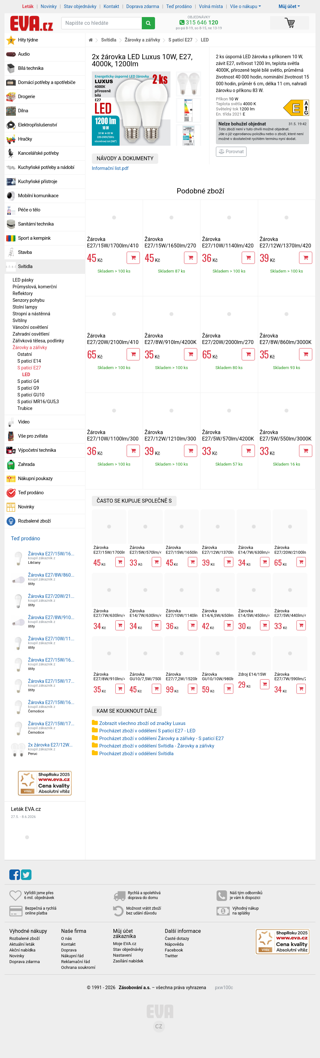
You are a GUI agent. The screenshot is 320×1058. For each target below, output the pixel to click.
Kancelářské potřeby (38, 153)
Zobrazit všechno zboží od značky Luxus (142, 723)
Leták (28, 6)
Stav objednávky (80, 6)
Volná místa (211, 6)
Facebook (174, 950)
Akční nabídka (22, 950)
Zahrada (26, 464)
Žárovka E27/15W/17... (51, 681)
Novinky (49, 6)
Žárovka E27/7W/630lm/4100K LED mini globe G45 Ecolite (114, 617)
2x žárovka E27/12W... (50, 744)
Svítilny (20, 320)
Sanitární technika (36, 224)
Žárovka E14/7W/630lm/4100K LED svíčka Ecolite (151, 617)
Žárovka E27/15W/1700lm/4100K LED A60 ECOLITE (113, 245)
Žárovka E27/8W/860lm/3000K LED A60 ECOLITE (286, 342)
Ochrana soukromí (78, 967)
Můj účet (287, 6)
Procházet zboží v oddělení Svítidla (136, 753)
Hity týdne (28, 40)
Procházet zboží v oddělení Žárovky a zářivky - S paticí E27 (161, 738)
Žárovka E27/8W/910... (51, 617)
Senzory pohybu (28, 300)
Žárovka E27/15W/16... (51, 553)
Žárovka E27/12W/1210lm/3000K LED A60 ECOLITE (170, 438)
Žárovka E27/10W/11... (51, 638)
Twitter (171, 956)
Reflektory (23, 293)
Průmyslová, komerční (35, 286)
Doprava (69, 950)
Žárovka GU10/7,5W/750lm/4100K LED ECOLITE (154, 679)
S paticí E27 (29, 367)
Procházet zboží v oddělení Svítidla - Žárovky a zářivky (156, 746)
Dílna (23, 111)
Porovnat (231, 151)
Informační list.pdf (110, 168)
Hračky (25, 139)
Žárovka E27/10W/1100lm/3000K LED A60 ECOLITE (113, 438)
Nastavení (122, 955)
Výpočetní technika (37, 450)
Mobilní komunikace (38, 196)
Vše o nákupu (243, 6)
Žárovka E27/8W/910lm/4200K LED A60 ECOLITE (171, 342)
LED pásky (23, 280)
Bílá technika (31, 68)
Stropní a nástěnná (31, 313)
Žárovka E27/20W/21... (51, 596)
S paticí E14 (29, 361)
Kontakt (111, 6)
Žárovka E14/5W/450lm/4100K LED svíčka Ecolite (259, 617)
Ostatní (24, 354)
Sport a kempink (34, 238)
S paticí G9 (28, 388)
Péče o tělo (29, 210)
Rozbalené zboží (34, 521)
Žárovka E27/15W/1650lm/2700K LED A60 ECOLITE (170, 245)
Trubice (24, 408)
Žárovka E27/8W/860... (51, 575)
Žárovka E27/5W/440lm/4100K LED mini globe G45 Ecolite (295, 617)
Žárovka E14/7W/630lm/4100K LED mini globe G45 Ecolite (259, 554)
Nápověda (174, 944)
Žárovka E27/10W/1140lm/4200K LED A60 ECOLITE (228, 245)
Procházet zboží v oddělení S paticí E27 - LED (147, 731)
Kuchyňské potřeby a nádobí (46, 167)
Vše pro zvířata (33, 436)
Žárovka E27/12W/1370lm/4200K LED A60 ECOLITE (285, 245)
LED (26, 374)
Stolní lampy (25, 307)
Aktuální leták (21, 944)
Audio (24, 54)
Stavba (25, 252)
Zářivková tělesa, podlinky (38, 340)
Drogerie (26, 96)
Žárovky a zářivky (30, 347)
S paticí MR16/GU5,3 (38, 401)
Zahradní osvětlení (31, 334)
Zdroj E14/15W (252, 674)
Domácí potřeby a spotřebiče (46, 82)
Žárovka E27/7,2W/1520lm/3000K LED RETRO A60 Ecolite (190, 681)
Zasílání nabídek (128, 961)
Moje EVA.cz (124, 944)
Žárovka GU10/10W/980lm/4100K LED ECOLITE (226, 679)
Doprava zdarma (142, 6)
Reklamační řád (75, 962)
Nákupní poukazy (35, 478)
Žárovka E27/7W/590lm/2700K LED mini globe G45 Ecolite (295, 681)
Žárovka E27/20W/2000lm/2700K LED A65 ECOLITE (228, 342)
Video (24, 422)
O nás (66, 938)
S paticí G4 (28, 381)
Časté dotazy (177, 938)
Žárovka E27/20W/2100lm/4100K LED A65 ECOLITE (113, 342)
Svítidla (25, 266)
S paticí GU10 (30, 394)
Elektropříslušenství (37, 125)
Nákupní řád (72, 956)
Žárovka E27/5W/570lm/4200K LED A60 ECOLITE (228, 438)
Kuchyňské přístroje (37, 181)
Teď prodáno (179, 6)
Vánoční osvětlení (30, 327)
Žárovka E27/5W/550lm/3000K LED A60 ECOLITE (286, 438)
